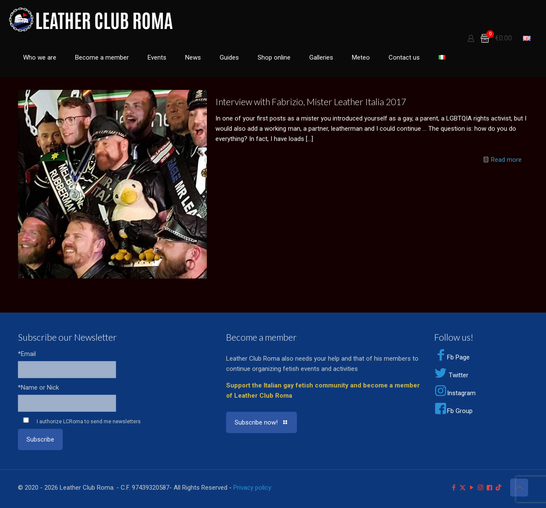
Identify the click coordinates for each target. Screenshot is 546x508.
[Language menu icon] (526, 38)
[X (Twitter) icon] (462, 487)
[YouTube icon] (471, 487)
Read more (506, 160)
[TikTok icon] (498, 487)
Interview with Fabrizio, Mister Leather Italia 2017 (310, 101)
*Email (27, 354)
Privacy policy (252, 487)
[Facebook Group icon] (489, 487)
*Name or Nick (38, 387)
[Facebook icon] (453, 487)
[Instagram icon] (480, 487)
